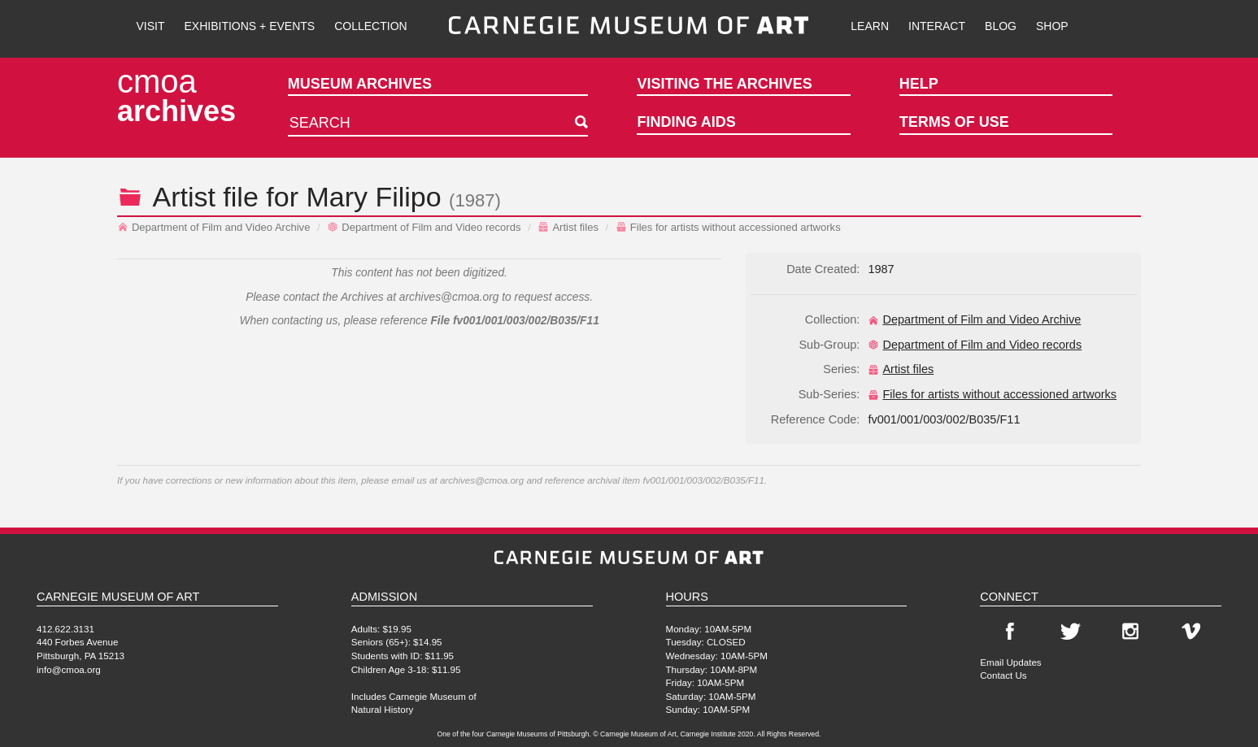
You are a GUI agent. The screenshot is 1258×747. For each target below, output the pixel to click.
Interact (936, 26)
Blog (1000, 26)
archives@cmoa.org (449, 297)
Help (918, 84)
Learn (870, 26)
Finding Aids (686, 122)
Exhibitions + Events (250, 26)
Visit (150, 26)
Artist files (568, 227)
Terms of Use (954, 122)
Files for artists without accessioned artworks (728, 227)
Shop (1052, 26)
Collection (370, 26)
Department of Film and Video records (423, 227)
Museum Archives (360, 84)
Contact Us (1003, 675)
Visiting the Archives (724, 84)
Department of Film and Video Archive (214, 227)
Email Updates (1010, 662)
